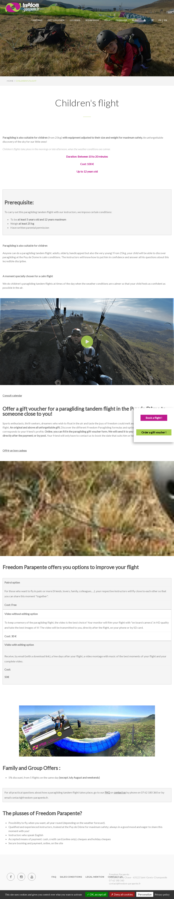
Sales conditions (71, 877)
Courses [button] (74, 20)
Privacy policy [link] (162, 894)
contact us (120, 792)
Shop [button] (107, 20)
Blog (135, 20)
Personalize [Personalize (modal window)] (145, 894)
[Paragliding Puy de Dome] (22, 7)
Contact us (115, 877)
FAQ (107, 792)
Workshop (92, 20)
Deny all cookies (122, 894)
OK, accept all (96, 894)
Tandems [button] (36, 20)
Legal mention (94, 877)
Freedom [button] (121, 20)
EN (165, 20)
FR (160, 20)
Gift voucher (55, 20)
